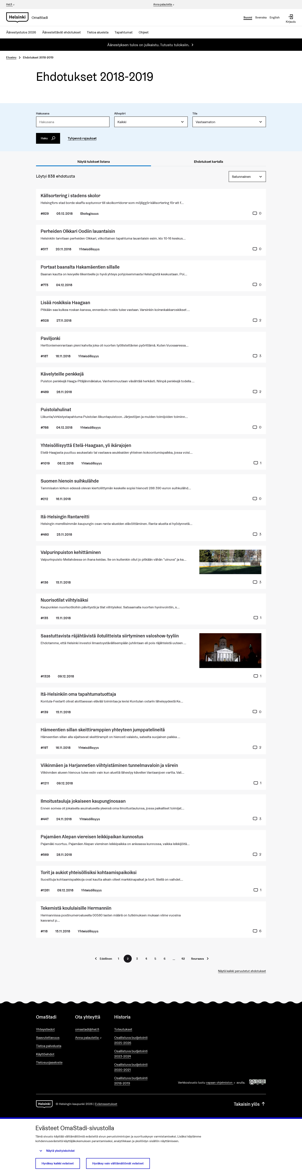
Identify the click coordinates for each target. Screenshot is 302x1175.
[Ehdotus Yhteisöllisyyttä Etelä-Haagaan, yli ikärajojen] (151, 454)
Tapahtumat (124, 32)
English (275, 17)
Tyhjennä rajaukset (82, 138)
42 (183, 959)
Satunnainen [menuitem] (241, 176)
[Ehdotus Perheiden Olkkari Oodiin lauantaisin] (151, 240)
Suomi (247, 17)
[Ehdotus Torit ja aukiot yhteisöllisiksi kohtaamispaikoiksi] (151, 881)
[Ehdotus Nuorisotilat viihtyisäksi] (151, 609)
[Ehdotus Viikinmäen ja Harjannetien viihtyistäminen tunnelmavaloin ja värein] (151, 774)
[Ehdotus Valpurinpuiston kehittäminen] (151, 567)
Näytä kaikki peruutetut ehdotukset (242, 971)
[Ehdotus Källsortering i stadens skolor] (151, 204)
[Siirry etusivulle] (28, 17)
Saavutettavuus (48, 1037)
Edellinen (106, 959)
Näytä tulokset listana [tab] (93, 161)
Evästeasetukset (106, 1104)
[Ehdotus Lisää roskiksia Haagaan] (151, 311)
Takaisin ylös (250, 1104)
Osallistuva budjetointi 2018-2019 (131, 1080)
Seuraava (197, 959)
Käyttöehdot (45, 1054)
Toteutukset (123, 1029)
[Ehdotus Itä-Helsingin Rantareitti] (151, 525)
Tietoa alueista (97, 32)
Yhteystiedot (45, 1029)
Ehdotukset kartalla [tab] (208, 161)
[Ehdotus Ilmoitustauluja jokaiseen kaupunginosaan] (151, 809)
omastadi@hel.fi (87, 1029)
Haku (48, 138)
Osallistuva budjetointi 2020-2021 (131, 1067)
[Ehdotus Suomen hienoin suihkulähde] (151, 489)
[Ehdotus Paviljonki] (151, 347)
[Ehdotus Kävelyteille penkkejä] (151, 382)
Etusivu (11, 57)
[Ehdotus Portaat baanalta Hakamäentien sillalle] (151, 275)
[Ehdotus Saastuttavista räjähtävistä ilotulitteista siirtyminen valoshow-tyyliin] (151, 656)
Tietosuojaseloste (49, 1062)
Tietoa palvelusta (48, 1046)
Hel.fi (10, 4)
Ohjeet (143, 32)
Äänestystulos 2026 (21, 32)
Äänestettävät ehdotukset (61, 32)
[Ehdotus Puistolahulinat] (151, 418)
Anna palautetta (164, 5)
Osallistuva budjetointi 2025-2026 (131, 1040)
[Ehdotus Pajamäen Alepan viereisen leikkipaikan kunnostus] (151, 845)
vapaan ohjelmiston (221, 1083)
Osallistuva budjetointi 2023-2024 (131, 1053)
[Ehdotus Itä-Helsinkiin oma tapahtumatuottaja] (151, 702)
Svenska (261, 17)
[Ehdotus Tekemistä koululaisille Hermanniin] (151, 919)
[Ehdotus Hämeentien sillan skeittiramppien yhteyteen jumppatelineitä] (151, 738)
